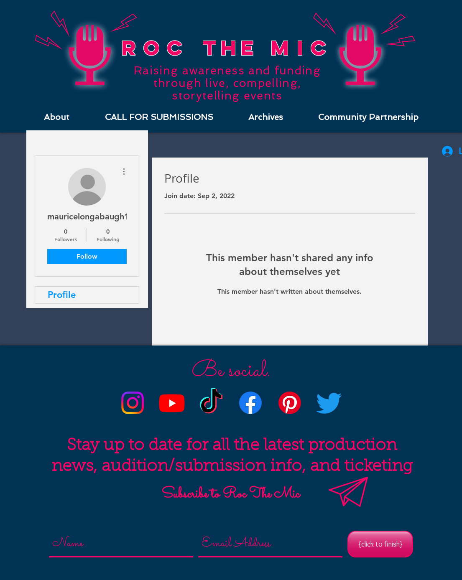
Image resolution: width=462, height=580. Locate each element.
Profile (62, 294)
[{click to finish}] (380, 544)
